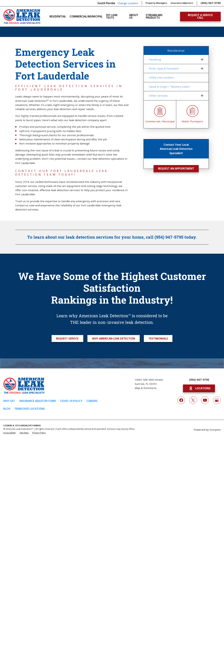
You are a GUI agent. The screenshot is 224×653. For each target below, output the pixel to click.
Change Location (128, 3)
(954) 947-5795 (211, 3)
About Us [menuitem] (133, 16)
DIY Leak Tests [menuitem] (112, 16)
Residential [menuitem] (58, 16)
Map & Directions (145, 388)
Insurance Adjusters (182, 3)
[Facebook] (181, 400)
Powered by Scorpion (207, 429)
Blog (6, 408)
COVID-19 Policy (71, 401)
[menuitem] (174, 59)
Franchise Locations (30, 408)
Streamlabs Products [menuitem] (154, 16)
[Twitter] (193, 400)
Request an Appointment (176, 168)
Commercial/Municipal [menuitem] (86, 16)
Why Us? (9, 401)
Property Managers (156, 3)
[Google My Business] (217, 400)
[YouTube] (205, 400)
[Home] (22, 16)
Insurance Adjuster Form (37, 401)
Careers (92, 401)
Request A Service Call (200, 16)
